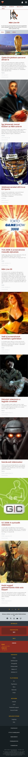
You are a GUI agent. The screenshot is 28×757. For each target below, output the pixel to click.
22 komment (4, 77)
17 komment (4, 202)
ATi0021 (3, 198)
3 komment (4, 139)
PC (14, 681)
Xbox (14, 687)
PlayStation (14, 684)
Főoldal (4, 6)
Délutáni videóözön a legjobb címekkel (10, 400)
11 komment (4, 265)
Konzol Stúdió (14, 710)
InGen (3, 135)
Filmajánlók (14, 663)
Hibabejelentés (14, 741)
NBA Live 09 (20, 6)
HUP (14, 704)
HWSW (14, 701)
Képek (14, 32)
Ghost (3, 534)
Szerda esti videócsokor (11, 462)
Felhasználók (14, 666)
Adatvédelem (14, 736)
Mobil (14, 692)
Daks (2, 261)
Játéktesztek (14, 660)
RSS (14, 722)
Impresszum (14, 728)
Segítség (14, 719)
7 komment (4, 414)
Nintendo (14, 689)
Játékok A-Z (14, 672)
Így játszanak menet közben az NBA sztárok (11, 125)
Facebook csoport (14, 707)
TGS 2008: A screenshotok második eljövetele (13, 251)
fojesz (3, 73)
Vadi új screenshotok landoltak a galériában (11, 338)
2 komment (4, 603)
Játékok (11, 6)
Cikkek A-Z (14, 669)
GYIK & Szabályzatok (14, 732)
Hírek (14, 658)
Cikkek (8, 32)
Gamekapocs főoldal (2, 2)
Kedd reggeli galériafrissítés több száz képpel (12, 587)
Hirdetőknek (14, 745)
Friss (2, 32)
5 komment (4, 475)
